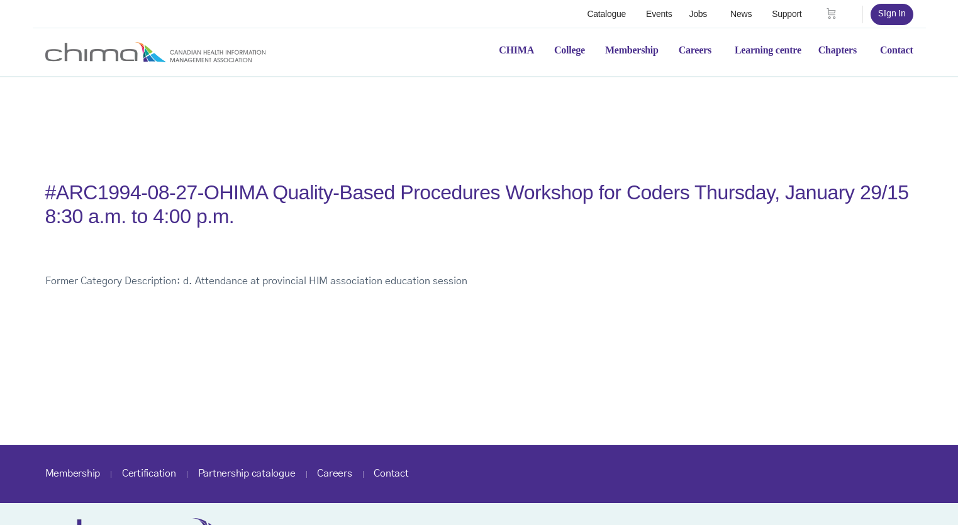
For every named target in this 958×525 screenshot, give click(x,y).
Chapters (837, 50)
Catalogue (606, 14)
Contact (896, 50)
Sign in (892, 13)
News (741, 14)
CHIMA (516, 50)
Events (659, 14)
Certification (149, 473)
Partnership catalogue (247, 473)
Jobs (698, 14)
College (569, 50)
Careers (695, 50)
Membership (632, 50)
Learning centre (768, 50)
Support (786, 14)
